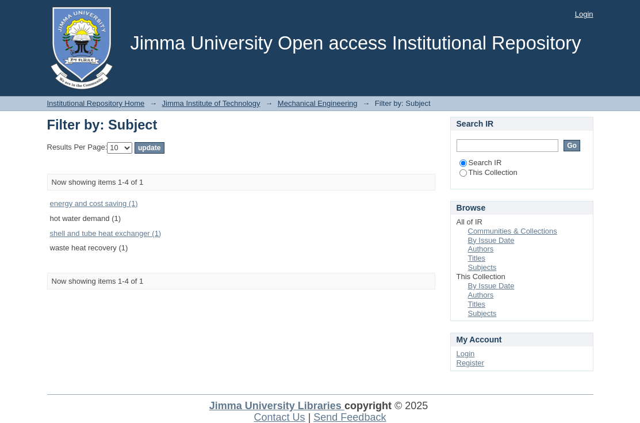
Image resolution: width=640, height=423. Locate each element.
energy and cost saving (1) (94, 203)
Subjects (482, 267)
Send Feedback (349, 417)
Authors (481, 249)
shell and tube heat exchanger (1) (106, 233)
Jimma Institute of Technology (211, 103)
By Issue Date (491, 240)
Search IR (480, 162)
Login (584, 14)
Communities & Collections (512, 231)
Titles (477, 258)
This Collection (488, 172)
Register (470, 363)
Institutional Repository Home (96, 103)
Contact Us (279, 417)
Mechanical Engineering (318, 103)
